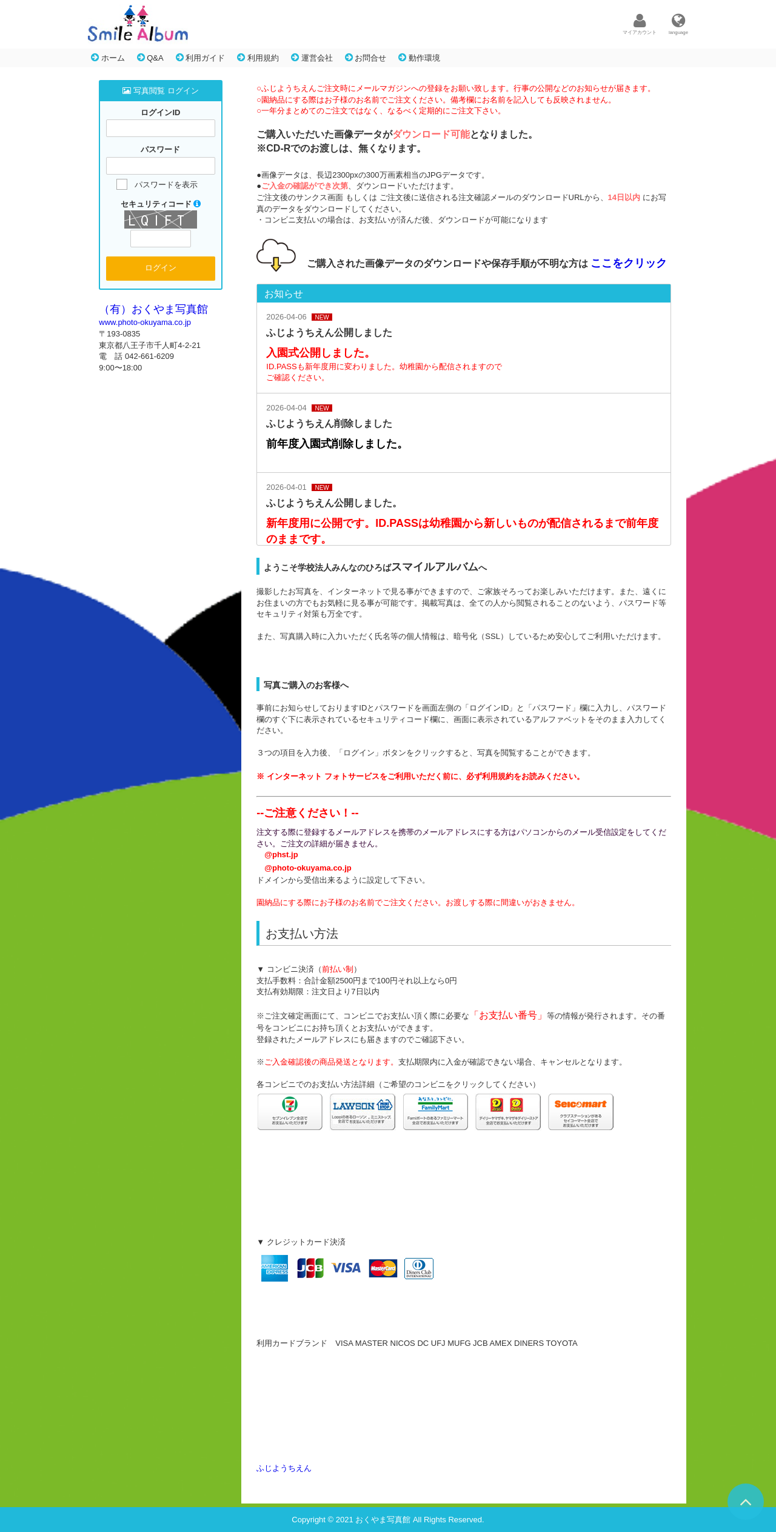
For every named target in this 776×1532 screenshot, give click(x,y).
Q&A (150, 57)
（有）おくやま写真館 (153, 309)
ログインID (160, 112)
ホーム (108, 57)
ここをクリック (628, 263)
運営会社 (312, 57)
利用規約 (258, 57)
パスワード (160, 150)
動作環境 (419, 57)
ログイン (160, 267)
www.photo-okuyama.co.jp (145, 322)
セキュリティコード (161, 204)
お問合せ (366, 57)
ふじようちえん (284, 1468)
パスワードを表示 (166, 184)
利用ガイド (201, 57)
